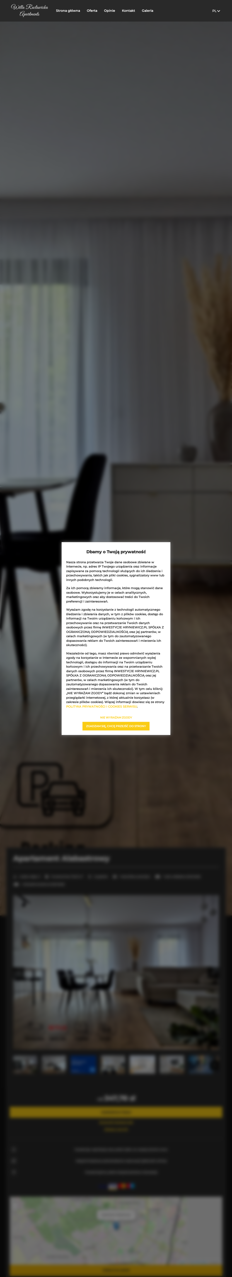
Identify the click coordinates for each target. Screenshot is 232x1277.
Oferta (92, 11)
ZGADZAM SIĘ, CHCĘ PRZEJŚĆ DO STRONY (116, 726)
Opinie (109, 11)
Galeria (147, 11)
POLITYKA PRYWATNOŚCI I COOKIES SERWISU (101, 706)
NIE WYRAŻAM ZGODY (116, 717)
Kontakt (128, 11)
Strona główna (68, 11)
